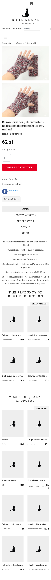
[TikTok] (31, 3)
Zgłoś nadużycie (11, 199)
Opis (25, 209)
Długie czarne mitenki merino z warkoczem (38, 439)
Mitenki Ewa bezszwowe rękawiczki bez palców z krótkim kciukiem (38, 335)
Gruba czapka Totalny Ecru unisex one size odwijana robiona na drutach (13, 376)
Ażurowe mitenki (9, 480)
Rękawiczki (31, 43)
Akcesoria (20, 43)
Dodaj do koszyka (19, 167)
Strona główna (7, 43)
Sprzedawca (25, 221)
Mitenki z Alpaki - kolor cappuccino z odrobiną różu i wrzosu (38, 524)
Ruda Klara (25, 17)
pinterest (13, 190)
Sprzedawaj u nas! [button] (12, 28)
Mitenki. (5, 439)
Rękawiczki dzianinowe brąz (13, 565)
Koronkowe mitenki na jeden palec (38, 480)
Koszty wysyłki (26, 215)
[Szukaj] (39, 28)
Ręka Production (12, 133)
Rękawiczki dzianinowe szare (13, 524)
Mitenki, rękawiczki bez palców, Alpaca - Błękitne (38, 565)
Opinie (25, 227)
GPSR (25, 233)
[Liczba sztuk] (6, 158)
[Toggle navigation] (5, 37)
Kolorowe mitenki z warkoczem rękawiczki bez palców (38, 376)
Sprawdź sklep (39, 304)
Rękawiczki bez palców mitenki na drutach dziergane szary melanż (13, 335)
